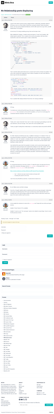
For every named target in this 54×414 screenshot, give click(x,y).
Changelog (21, 390)
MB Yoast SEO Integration (8, 369)
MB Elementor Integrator (8, 323)
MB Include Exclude (7, 335)
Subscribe (49, 404)
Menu (50, 2)
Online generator (5, 401)
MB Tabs (5, 347)
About (20, 384)
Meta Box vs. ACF (40, 392)
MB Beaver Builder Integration (9, 308)
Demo (2, 399)
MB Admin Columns (7, 306)
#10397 (50, 118)
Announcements (6, 300)
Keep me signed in (6, 232)
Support (2, 14)
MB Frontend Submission (8, 329)
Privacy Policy (14, 412)
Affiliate (20, 387)
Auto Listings (39, 387)
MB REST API (5, 339)
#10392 (50, 20)
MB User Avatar (6, 361)
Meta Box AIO (6, 370)
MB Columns (5, 314)
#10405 (50, 199)
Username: (3, 227)
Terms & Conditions (21, 412)
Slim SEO (39, 384)
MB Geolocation (6, 331)
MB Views (5, 367)
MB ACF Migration (6, 304)
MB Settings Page (6, 343)
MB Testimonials (6, 353)
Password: (3, 230)
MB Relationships (8, 14)
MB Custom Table (6, 322)
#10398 (50, 132)
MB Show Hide (6, 345)
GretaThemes (40, 386)
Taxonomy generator (5, 404)
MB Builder (5, 312)
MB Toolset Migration (7, 357)
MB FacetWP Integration (8, 325)
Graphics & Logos (23, 393)
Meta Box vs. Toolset (41, 394)
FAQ (20, 389)
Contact (20, 392)
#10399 (50, 158)
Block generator (4, 405)
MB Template (5, 349)
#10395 (50, 103)
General (4, 302)
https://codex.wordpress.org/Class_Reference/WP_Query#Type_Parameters (27, 170)
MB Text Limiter (6, 355)
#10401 (50, 183)
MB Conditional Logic (7, 318)
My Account (21, 386)
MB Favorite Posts (7, 327)
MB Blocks (5, 310)
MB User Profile (6, 365)
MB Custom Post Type (7, 320)
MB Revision (5, 341)
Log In (50, 235)
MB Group (5, 333)
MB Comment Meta (7, 316)
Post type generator (5, 402)
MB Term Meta (6, 351)
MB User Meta (6, 363)
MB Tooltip (5, 359)
